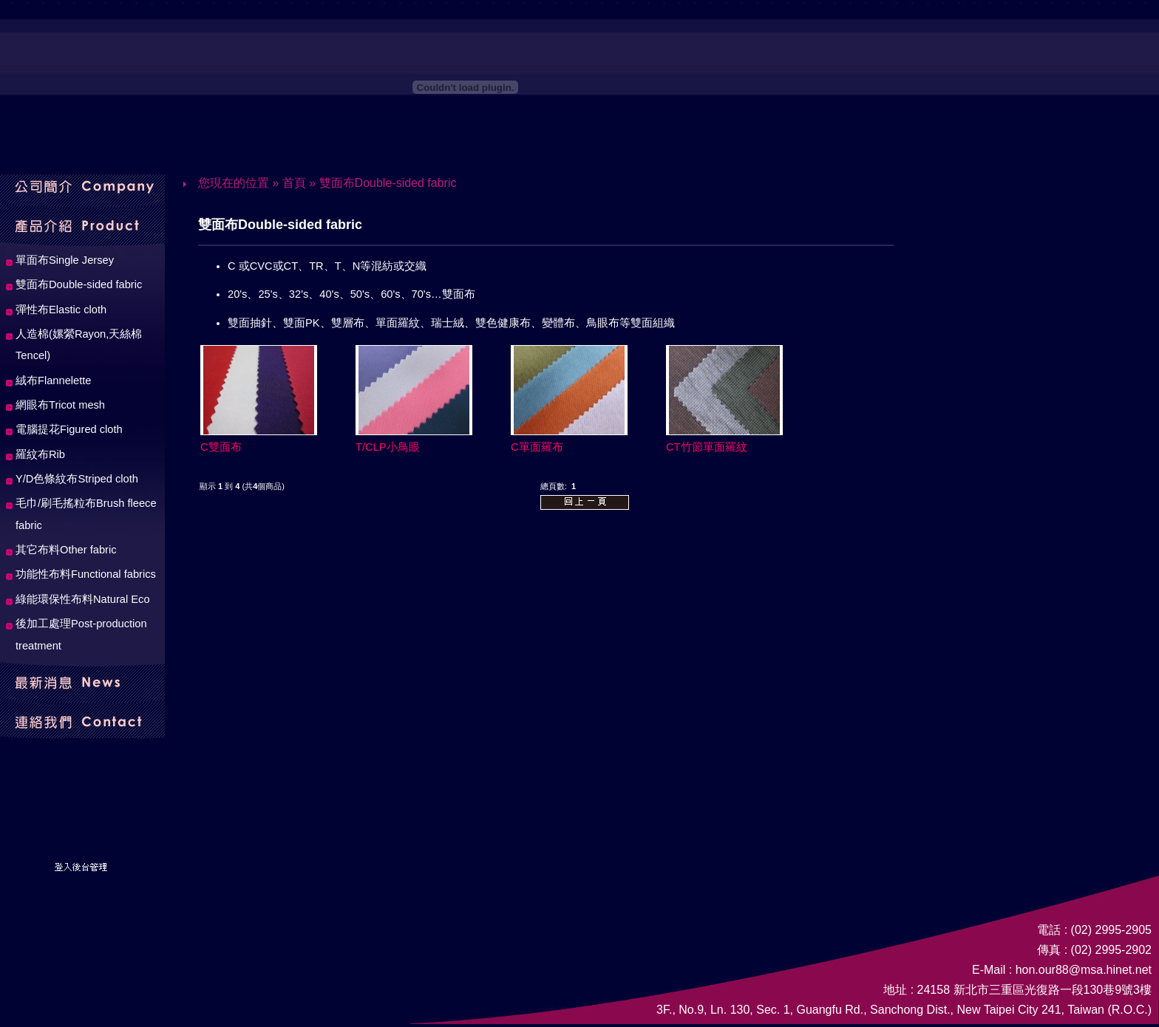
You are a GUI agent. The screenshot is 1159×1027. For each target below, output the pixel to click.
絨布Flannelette (54, 380)
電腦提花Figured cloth (69, 429)
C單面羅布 (537, 447)
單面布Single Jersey (65, 260)
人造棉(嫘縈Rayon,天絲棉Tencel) (79, 344)
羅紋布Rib (40, 454)
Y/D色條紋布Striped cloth (77, 479)
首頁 (294, 183)
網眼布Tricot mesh (60, 405)
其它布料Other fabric (66, 550)
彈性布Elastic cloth (61, 309)
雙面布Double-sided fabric (388, 183)
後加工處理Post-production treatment (81, 634)
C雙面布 (221, 447)
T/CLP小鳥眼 (388, 447)
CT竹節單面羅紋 (706, 447)
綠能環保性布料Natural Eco (83, 599)
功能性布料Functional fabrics (86, 574)
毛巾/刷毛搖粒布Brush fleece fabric (86, 513)
